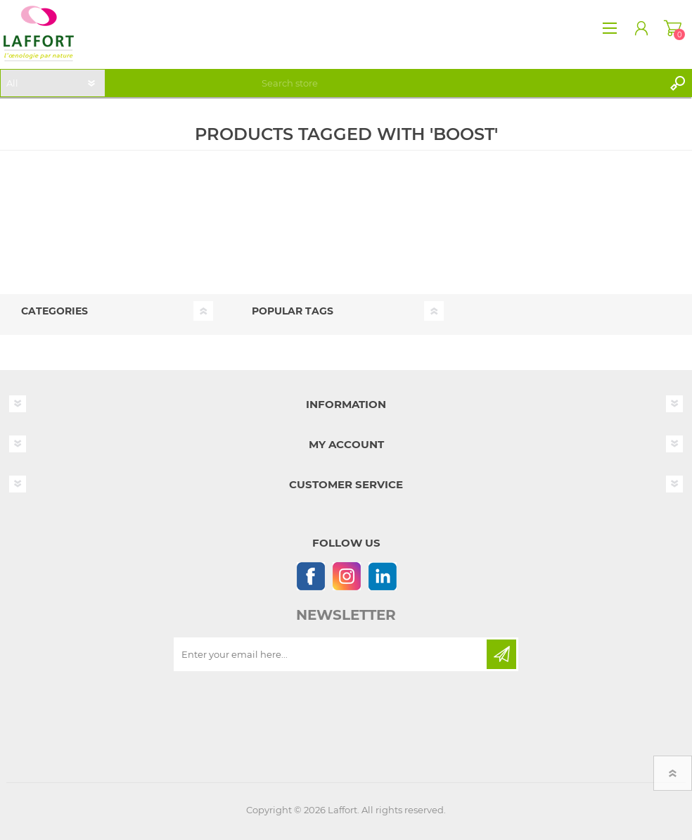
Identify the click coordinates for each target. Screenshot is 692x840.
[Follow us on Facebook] (310, 576)
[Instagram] (346, 576)
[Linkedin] (382, 576)
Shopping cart (672, 28)
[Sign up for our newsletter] (331, 654)
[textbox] (460, 83)
